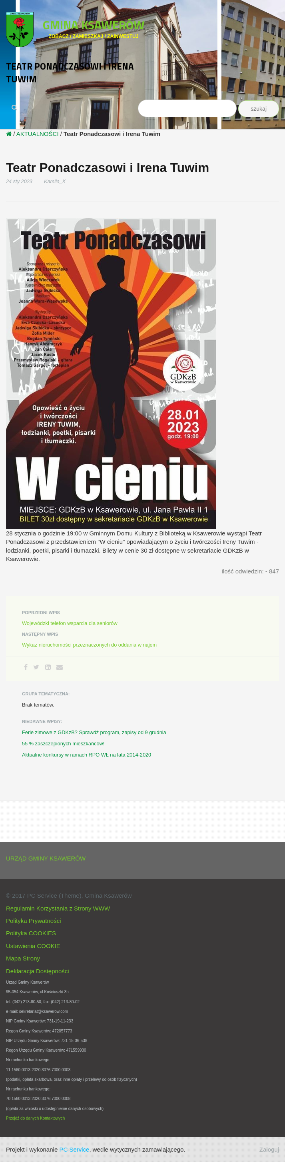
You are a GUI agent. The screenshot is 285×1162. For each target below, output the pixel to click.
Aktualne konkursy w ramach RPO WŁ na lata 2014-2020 (86, 755)
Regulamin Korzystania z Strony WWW (58, 908)
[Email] (59, 667)
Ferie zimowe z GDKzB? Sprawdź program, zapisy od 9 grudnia (94, 732)
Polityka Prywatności (33, 920)
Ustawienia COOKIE (33, 945)
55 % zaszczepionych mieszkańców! (63, 744)
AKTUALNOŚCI (37, 133)
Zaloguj (269, 1149)
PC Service (74, 1149)
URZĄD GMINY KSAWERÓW (46, 858)
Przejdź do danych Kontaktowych (35, 1118)
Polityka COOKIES (31, 933)
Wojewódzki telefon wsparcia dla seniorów (70, 623)
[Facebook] (26, 667)
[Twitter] (36, 667)
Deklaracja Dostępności (37, 971)
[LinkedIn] (48, 667)
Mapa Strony (23, 958)
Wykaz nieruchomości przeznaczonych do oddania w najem (89, 645)
